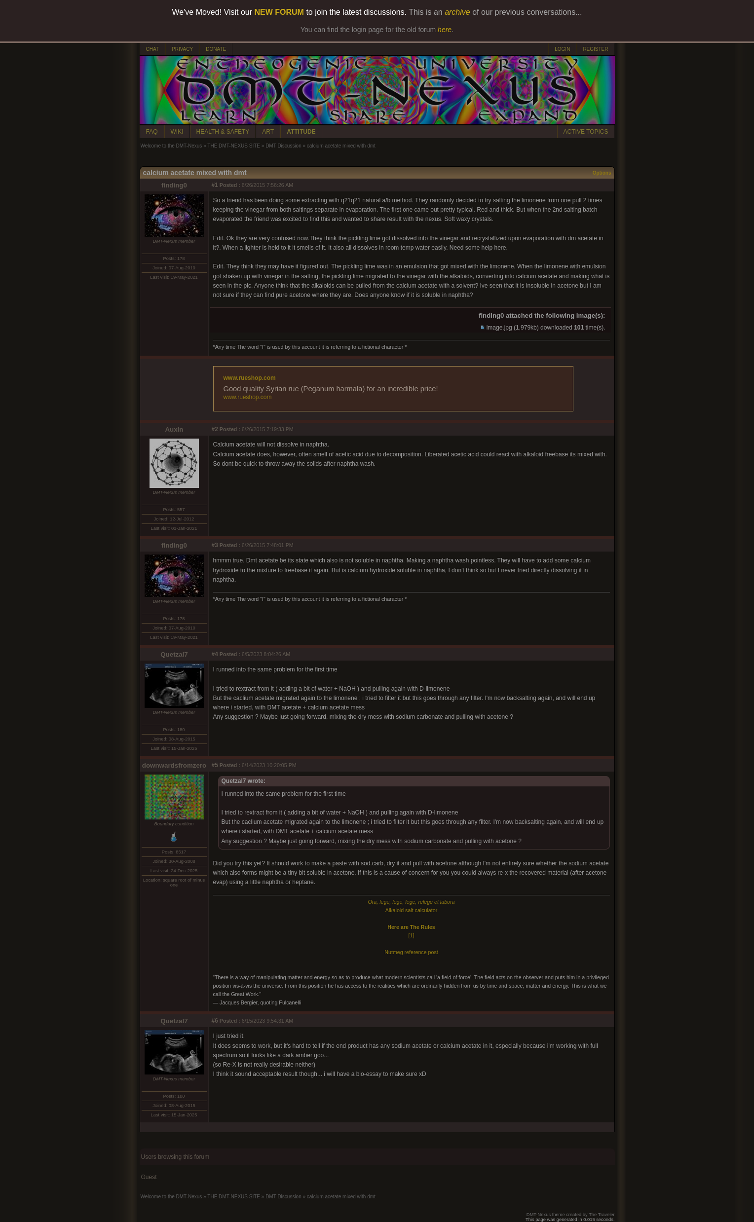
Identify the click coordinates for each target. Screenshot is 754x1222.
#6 (215, 1020)
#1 (215, 185)
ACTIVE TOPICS (586, 131)
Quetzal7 (174, 654)
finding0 (174, 185)
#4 (215, 654)
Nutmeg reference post (411, 952)
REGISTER (595, 49)
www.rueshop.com (250, 377)
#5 (215, 765)
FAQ (152, 131)
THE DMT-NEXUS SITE (233, 145)
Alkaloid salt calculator (411, 910)
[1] (412, 935)
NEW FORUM (279, 12)
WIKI (177, 131)
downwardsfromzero (174, 765)
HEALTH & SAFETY (223, 131)
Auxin (174, 429)
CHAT (152, 49)
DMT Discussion (283, 145)
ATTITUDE (301, 131)
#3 (215, 545)
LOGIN (562, 49)
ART (268, 131)
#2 (215, 429)
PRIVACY (182, 49)
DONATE (216, 49)
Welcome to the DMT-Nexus (171, 145)
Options (602, 173)
